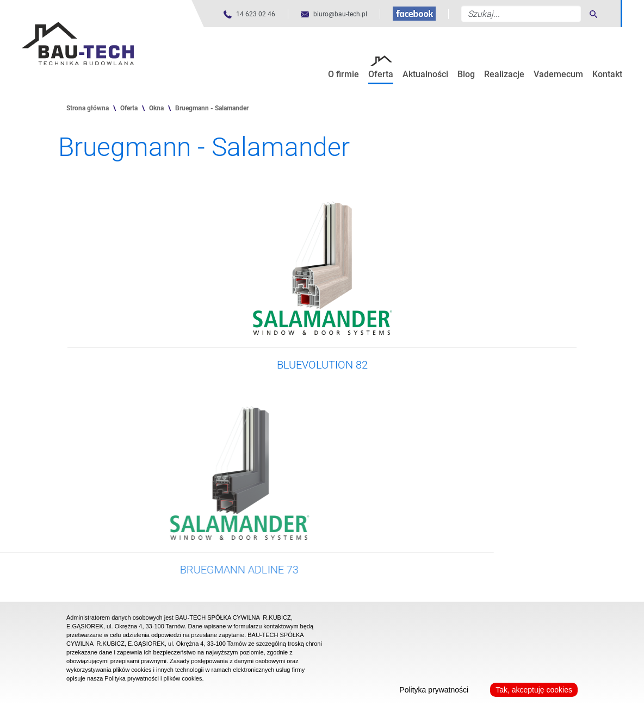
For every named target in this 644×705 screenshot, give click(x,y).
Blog (466, 74)
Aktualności (425, 74)
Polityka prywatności (433, 689)
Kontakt (607, 74)
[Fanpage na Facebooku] (414, 14)
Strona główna (87, 108)
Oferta (380, 74)
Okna (156, 108)
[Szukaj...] (521, 13)
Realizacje (504, 74)
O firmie (343, 74)
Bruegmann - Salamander (212, 108)
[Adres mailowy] (334, 14)
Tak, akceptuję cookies (534, 689)
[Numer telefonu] (249, 14)
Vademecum (558, 74)
